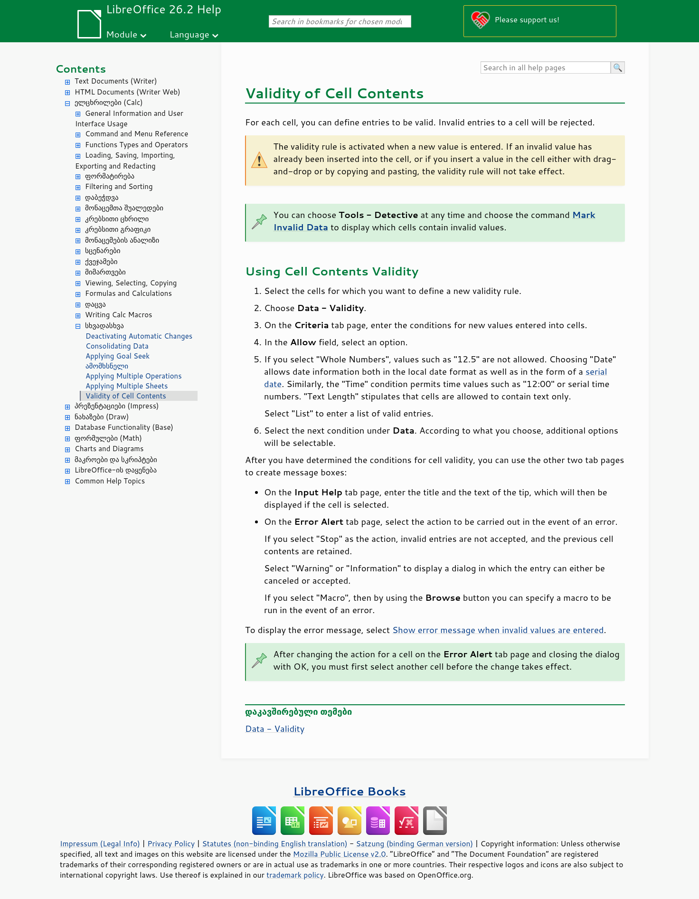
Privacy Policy (171, 843)
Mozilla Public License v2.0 (339, 854)
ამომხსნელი (106, 366)
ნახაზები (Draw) (102, 417)
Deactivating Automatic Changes (138, 336)
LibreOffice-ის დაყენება (116, 470)
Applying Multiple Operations (133, 376)
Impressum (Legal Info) (100, 843)
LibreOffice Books (349, 791)
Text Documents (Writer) (116, 81)
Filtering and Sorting (119, 186)
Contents (80, 68)
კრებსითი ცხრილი (117, 219)
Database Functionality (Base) (124, 427)
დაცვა (95, 304)
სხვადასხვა (104, 326)
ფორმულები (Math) (108, 438)
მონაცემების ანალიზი (122, 240)
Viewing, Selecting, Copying (131, 283)
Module (121, 34)
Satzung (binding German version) (414, 843)
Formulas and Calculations (128, 293)
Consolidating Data (117, 346)
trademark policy (294, 875)
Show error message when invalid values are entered (498, 630)
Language (189, 34)
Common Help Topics (110, 481)
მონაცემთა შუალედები (124, 208)
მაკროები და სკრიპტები (116, 459)
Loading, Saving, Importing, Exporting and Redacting (125, 160)
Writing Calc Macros (118, 315)
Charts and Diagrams (109, 449)
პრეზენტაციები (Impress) (117, 406)
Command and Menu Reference (136, 134)
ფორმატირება (109, 176)
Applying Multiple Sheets (126, 386)
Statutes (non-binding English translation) (274, 843)
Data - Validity (274, 728)
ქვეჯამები (101, 261)
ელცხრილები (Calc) (109, 102)
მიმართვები (105, 272)
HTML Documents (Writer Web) (127, 92)
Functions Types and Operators (136, 145)
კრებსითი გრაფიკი (118, 229)
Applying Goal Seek (117, 356)
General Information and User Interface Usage (129, 118)
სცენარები (103, 251)
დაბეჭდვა (102, 197)
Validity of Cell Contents (125, 396)
